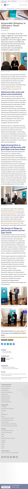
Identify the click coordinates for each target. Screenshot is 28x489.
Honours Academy (5, 422)
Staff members (13, 1)
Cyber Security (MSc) (6, 351)
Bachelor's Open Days (5, 398)
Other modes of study (5, 396)
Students (9, 1)
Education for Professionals (6, 392)
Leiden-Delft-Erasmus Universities (8, 438)
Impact (2, 436)
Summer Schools (4, 394)
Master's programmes (5, 388)
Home (2, 8)
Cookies (2, 444)
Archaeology (3, 406)
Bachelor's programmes (6, 386)
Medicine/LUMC (4, 414)
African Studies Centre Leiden (7, 420)
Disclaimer (3, 442)
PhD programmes (4, 390)
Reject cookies (16, 487)
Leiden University (4, 1)
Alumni (2, 434)
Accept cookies (6, 487)
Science (2, 416)
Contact (2, 448)
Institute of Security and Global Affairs (10, 368)
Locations (3, 440)
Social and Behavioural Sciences (7, 418)
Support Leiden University (6, 432)
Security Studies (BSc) (7, 352)
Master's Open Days (5, 400)
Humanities (3, 410)
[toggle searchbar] (20, 5)
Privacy (2, 446)
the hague (11, 340)
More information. (16, 485)
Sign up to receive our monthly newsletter (9, 452)
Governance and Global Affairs (8, 367)
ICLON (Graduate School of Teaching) (9, 424)
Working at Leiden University (7, 430)
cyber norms (4, 340)
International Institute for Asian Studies (9, 426)
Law (2, 412)
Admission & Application (6, 402)
